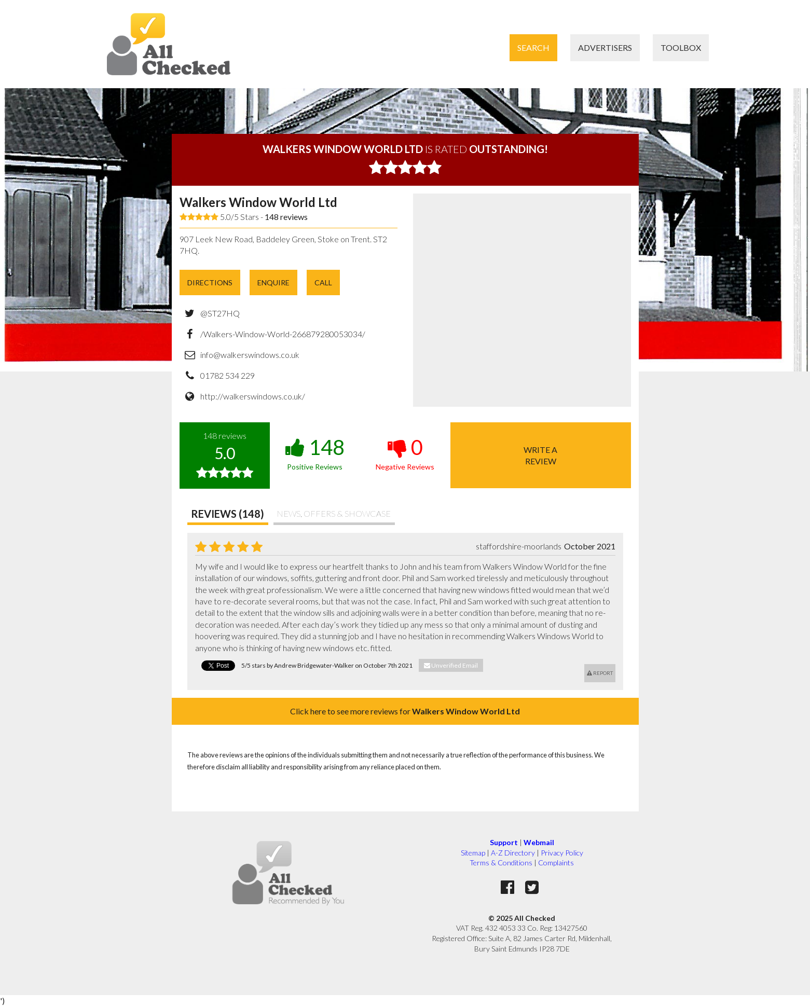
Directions (209, 282)
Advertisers (605, 47)
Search (533, 47)
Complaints (556, 862)
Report (600, 673)
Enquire (273, 282)
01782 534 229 (227, 375)
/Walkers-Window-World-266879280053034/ (282, 334)
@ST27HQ (220, 313)
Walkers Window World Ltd (258, 202)
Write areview (540, 455)
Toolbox (681, 47)
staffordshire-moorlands (518, 546)
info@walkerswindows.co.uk (249, 355)
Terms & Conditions (501, 862)
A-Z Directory (513, 852)
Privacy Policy (562, 852)
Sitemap (473, 852)
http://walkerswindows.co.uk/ (252, 396)
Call (323, 282)
